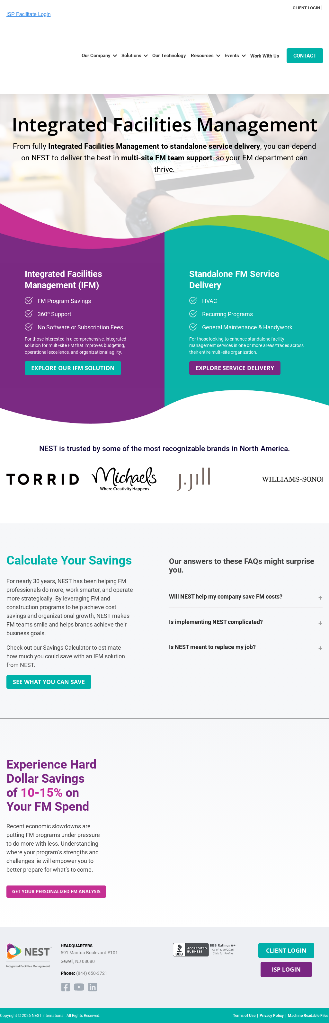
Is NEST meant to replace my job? (246, 648)
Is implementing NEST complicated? (246, 622)
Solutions (131, 34)
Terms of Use (244, 1015)
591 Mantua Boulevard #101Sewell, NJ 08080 (89, 956)
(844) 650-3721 (91, 973)
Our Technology (169, 34)
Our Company (96, 34)
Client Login (306, 8)
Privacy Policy (272, 1015)
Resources (202, 34)
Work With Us (264, 34)
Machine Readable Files (308, 1015)
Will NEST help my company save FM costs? (246, 597)
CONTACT (304, 34)
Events (232, 34)
